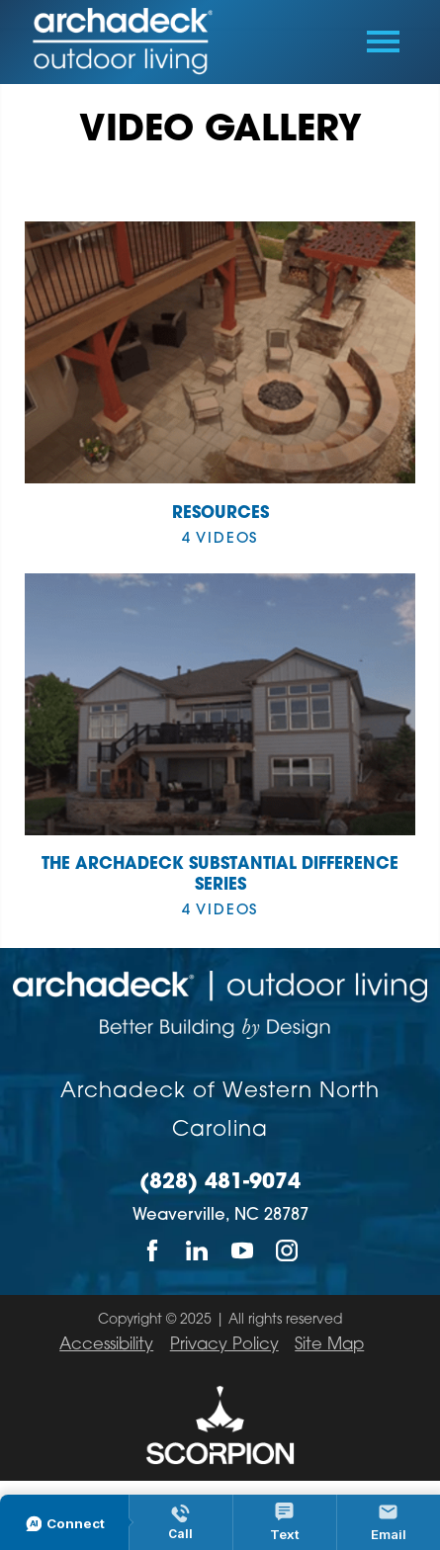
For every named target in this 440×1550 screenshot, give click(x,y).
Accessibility (106, 1345)
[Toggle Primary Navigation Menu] (383, 41)
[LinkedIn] (197, 1250)
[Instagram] (287, 1250)
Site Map (329, 1345)
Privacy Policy (224, 1345)
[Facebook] (153, 1250)
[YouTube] (242, 1250)
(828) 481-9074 (220, 1182)
